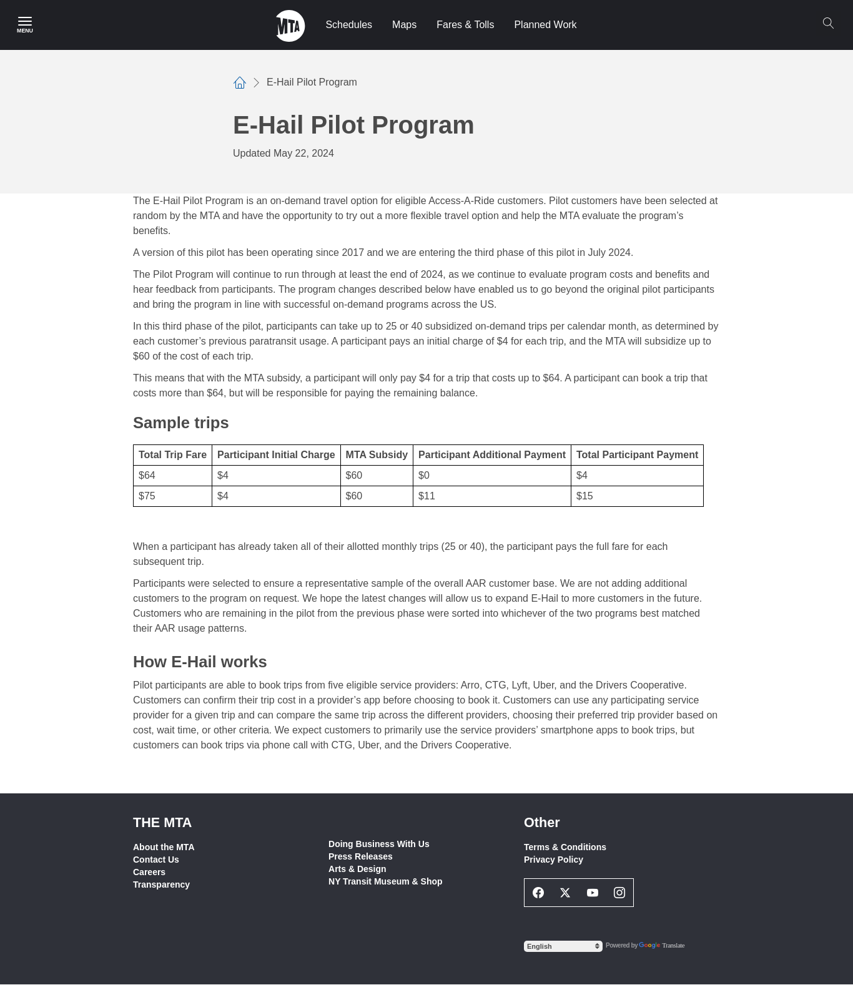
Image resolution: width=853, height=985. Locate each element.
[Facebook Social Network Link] (538, 892)
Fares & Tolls (465, 24)
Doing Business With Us (379, 844)
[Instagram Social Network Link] (620, 892)
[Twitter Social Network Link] (565, 892)
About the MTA (164, 847)
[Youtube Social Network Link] (592, 892)
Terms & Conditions (565, 847)
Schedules (348, 24)
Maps (404, 24)
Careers (149, 872)
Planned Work (545, 24)
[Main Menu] (25, 25)
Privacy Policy (553, 860)
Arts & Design (357, 869)
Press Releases (360, 856)
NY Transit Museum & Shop (385, 881)
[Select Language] (563, 946)
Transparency (161, 884)
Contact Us (156, 860)
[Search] (828, 23)
